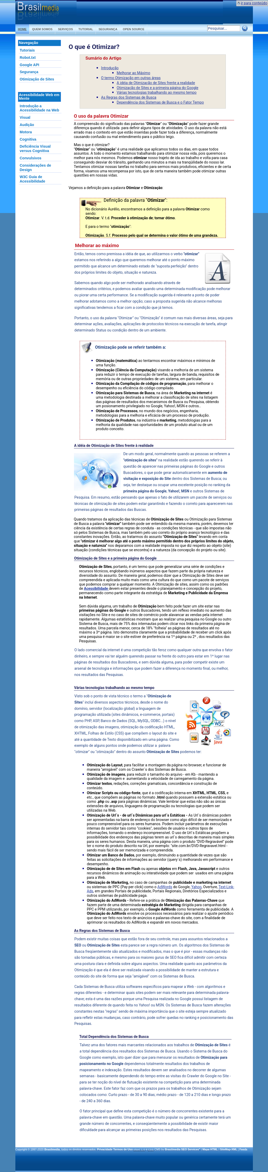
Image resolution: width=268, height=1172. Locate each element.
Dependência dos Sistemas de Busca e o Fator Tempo (160, 102)
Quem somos (42, 29)
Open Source (133, 29)
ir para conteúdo (254, 3)
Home (22, 29)
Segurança (107, 29)
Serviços (65, 29)
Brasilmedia (52, 1149)
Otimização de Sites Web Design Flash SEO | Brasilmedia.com (46, 12)
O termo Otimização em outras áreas (131, 78)
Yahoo (196, 887)
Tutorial (85, 29)
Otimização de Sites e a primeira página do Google (157, 88)
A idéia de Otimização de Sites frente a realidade (156, 83)
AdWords (164, 887)
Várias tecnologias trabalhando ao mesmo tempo (157, 92)
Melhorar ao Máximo (133, 73)
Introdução (110, 68)
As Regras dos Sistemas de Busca (128, 97)
